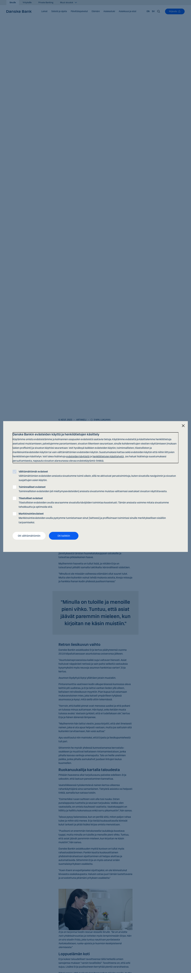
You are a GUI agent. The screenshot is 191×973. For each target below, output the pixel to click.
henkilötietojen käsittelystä (108, 456)
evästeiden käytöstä (77, 456)
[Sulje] (183, 425)
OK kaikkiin (64, 535)
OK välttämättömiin (29, 535)
